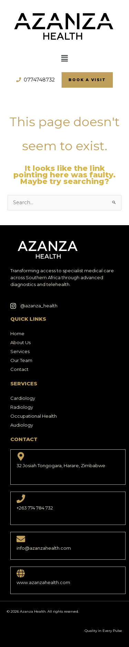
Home (17, 333)
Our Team (21, 360)
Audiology (21, 425)
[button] (64, 58)
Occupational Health (33, 416)
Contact (19, 369)
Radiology (21, 407)
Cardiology (22, 398)
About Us (20, 342)
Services (20, 351)
